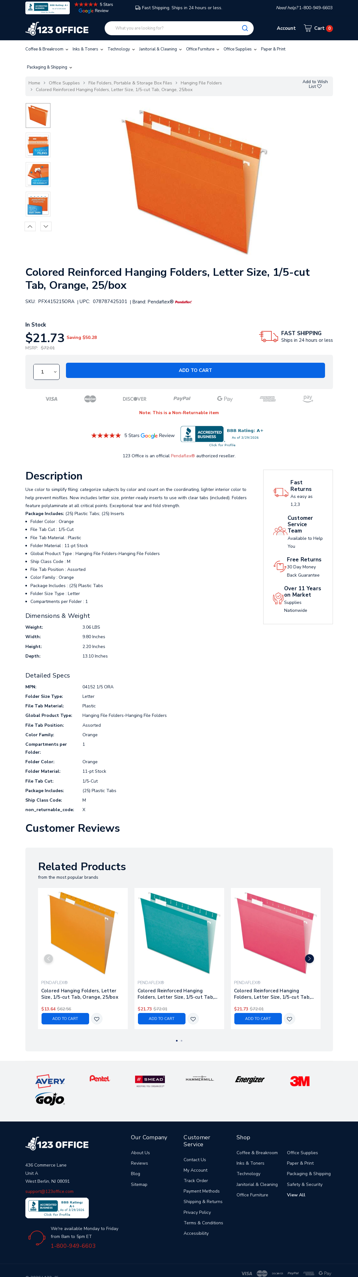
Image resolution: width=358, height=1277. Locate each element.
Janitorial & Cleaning (161, 49)
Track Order (196, 1163)
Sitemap (139, 1167)
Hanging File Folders (201, 83)
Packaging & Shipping (50, 67)
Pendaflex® (183, 456)
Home (34, 83)
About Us (140, 1135)
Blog (135, 1156)
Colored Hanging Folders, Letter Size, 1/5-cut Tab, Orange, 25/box (79, 994)
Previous (30, 226)
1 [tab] (177, 1041)
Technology (121, 49)
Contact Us (195, 1142)
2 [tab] (181, 1041)
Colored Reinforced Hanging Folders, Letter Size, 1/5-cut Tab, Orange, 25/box (114, 90)
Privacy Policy (197, 1195)
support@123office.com (49, 1174)
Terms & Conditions (203, 1205)
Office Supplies (241, 49)
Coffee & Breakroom (47, 49)
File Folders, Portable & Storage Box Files (130, 83)
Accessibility (196, 1216)
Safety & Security (304, 1167)
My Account (195, 1152)
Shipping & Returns (203, 1184)
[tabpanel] (83, 958)
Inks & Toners (88, 49)
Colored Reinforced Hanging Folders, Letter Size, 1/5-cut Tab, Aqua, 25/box (176, 994)
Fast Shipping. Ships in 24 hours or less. (178, 8)
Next (45, 226)
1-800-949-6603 (73, 1228)
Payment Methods (202, 1174)
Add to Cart (195, 370)
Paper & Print (273, 49)
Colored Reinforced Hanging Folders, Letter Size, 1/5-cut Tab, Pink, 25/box (272, 994)
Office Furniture (203, 49)
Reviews (139, 1146)
